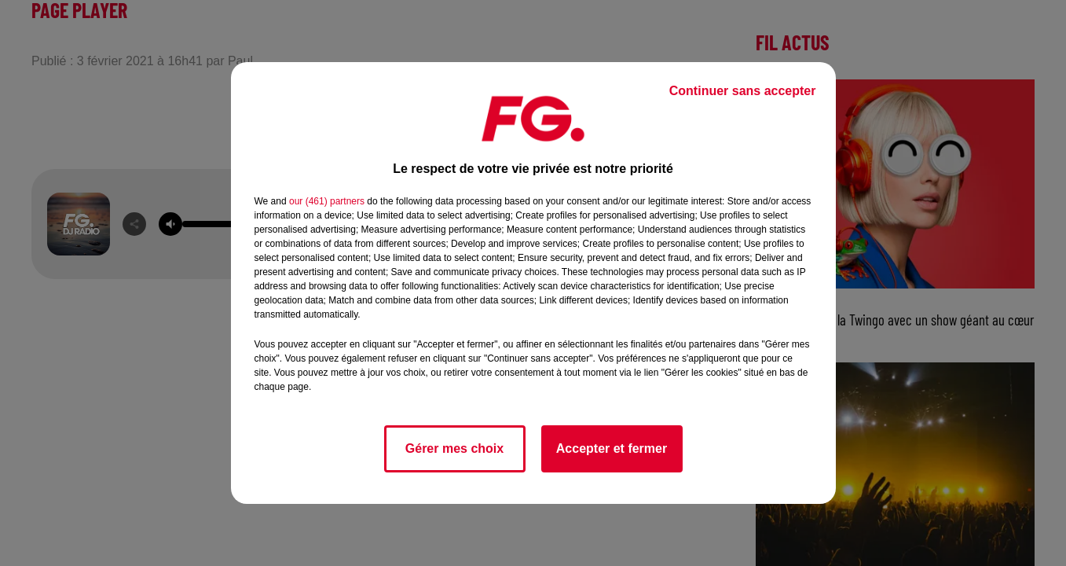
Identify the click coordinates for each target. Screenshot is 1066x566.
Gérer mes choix (454, 448)
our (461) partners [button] (326, 201)
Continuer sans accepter (742, 90)
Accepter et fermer (611, 448)
